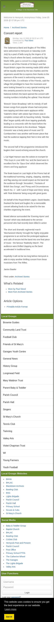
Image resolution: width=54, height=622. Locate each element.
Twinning (7, 431)
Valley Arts (8, 438)
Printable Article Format (17, 307)
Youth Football (10, 467)
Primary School (13, 506)
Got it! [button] (9, 617)
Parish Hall (8, 402)
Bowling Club (12, 489)
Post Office (11, 550)
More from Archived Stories (20, 292)
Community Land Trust (14, 330)
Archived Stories (19, 27)
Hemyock (27, 4)
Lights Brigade (12, 496)
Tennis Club (9, 424)
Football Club (10, 337)
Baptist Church (12, 529)
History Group (10, 366)
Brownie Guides (11, 322)
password (15, 597)
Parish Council (10, 395)
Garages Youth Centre (14, 351)
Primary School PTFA (15, 553)
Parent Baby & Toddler (14, 388)
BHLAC (9, 483)
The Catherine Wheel (15, 556)
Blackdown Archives (15, 486)
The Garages (12, 560)
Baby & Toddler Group (16, 526)
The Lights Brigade (14, 563)
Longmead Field (11, 373)
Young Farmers (11, 460)
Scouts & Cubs (12, 510)
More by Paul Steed (17, 289)
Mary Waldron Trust (13, 380)
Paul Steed (29, 41)
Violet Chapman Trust (14, 445)
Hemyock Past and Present (18, 543)
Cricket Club (11, 539)
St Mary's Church (12, 416)
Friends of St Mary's (13, 344)
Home (6, 27)
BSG (8, 493)
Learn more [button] (10, 609)
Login (27, 592)
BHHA (9, 479)
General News (10, 358)
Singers (7, 409)
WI (4, 453)
